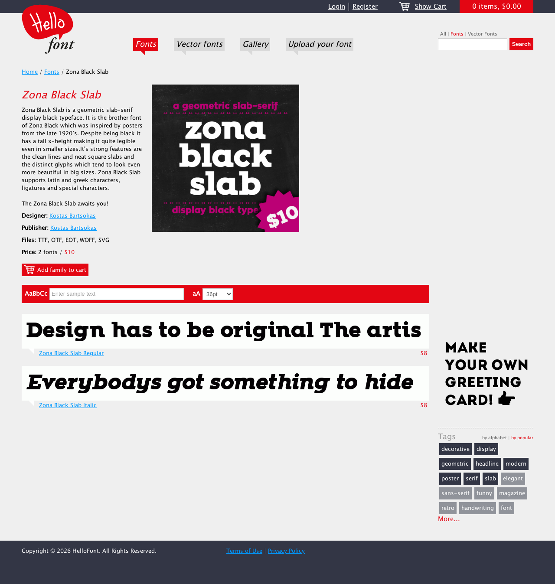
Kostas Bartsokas (72, 216)
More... (449, 519)
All (443, 34)
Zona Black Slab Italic (68, 405)
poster (450, 478)
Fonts (145, 44)
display (486, 449)
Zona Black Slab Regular (71, 353)
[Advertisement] (485, 198)
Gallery (255, 44)
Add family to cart (55, 269)
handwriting (477, 508)
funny (484, 493)
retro (447, 508)
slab (490, 478)
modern (516, 464)
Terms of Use (244, 551)
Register (365, 7)
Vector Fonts (482, 34)
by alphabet (494, 437)
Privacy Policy (286, 551)
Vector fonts (199, 44)
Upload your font (319, 44)
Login (336, 7)
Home (30, 72)
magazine (512, 493)
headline (487, 464)
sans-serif (455, 493)
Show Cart (431, 7)
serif (472, 478)
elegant (513, 478)
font (506, 508)
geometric (455, 464)
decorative (455, 449)
